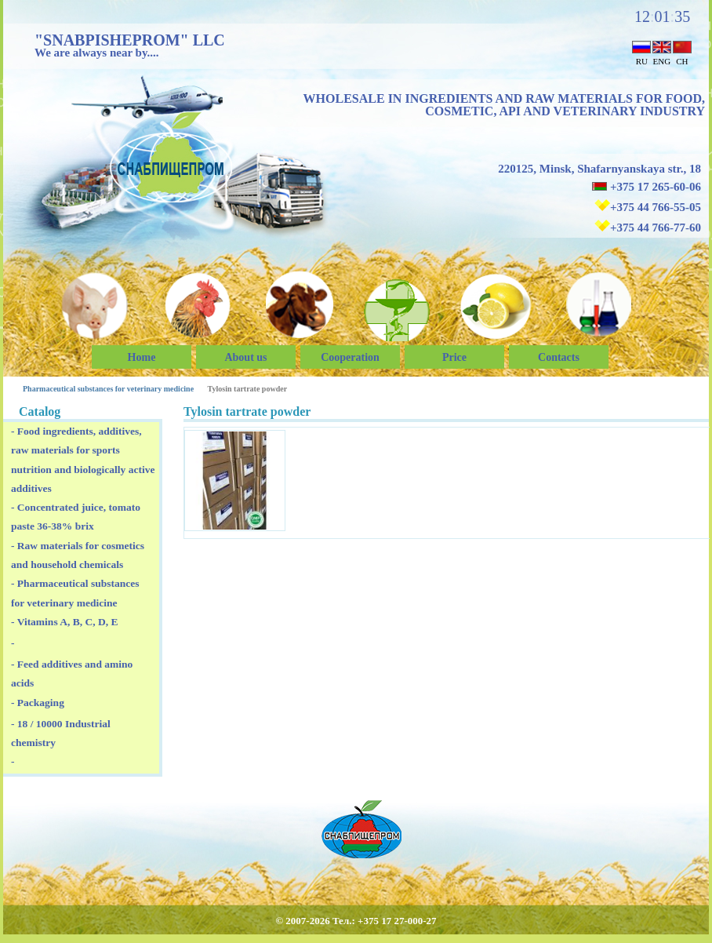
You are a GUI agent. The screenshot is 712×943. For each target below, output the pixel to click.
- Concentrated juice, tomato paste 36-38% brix (75, 516)
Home (142, 357)
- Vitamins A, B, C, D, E (64, 622)
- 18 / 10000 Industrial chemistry (61, 733)
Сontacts (558, 357)
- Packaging (37, 702)
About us (245, 357)
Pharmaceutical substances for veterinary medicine (108, 388)
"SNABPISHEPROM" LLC (130, 40)
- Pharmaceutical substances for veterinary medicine (75, 592)
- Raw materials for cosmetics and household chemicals (77, 555)
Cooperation (350, 357)
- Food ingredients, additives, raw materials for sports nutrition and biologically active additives (82, 459)
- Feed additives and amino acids (72, 673)
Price (454, 357)
